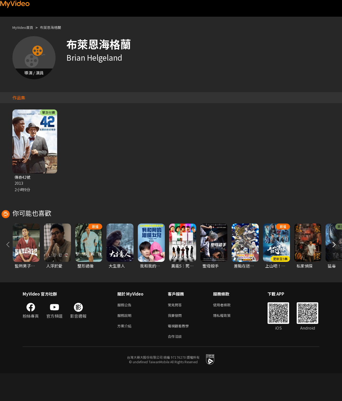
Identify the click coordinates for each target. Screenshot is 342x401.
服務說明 (125, 341)
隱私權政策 (226, 341)
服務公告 (125, 330)
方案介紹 (125, 352)
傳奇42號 (23, 177)
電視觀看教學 (180, 352)
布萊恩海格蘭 (56, 27)
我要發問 (176, 341)
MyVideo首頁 (24, 27)
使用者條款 (226, 330)
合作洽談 (176, 363)
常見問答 (176, 330)
